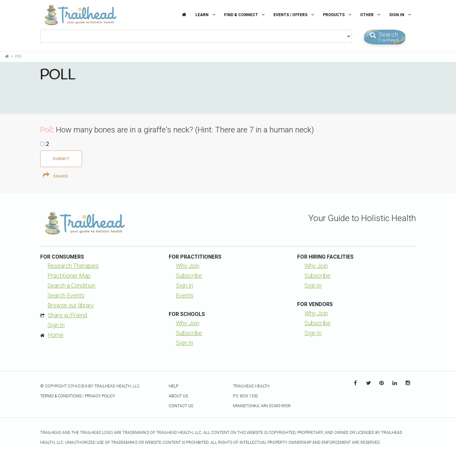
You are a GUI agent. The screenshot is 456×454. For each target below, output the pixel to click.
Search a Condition (71, 285)
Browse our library (70, 305)
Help (173, 386)
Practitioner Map (69, 275)
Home (56, 334)
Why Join (187, 265)
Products (338, 14)
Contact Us (181, 406)
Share (55, 175)
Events (184, 295)
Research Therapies (73, 265)
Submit (61, 158)
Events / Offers (294, 14)
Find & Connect (245, 14)
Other (371, 14)
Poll (18, 56)
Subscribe (189, 275)
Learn (206, 14)
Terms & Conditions (60, 396)
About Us (178, 396)
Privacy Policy (100, 396)
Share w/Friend (67, 315)
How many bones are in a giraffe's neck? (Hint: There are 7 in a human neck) (185, 129)
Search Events (65, 295)
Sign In (401, 14)
